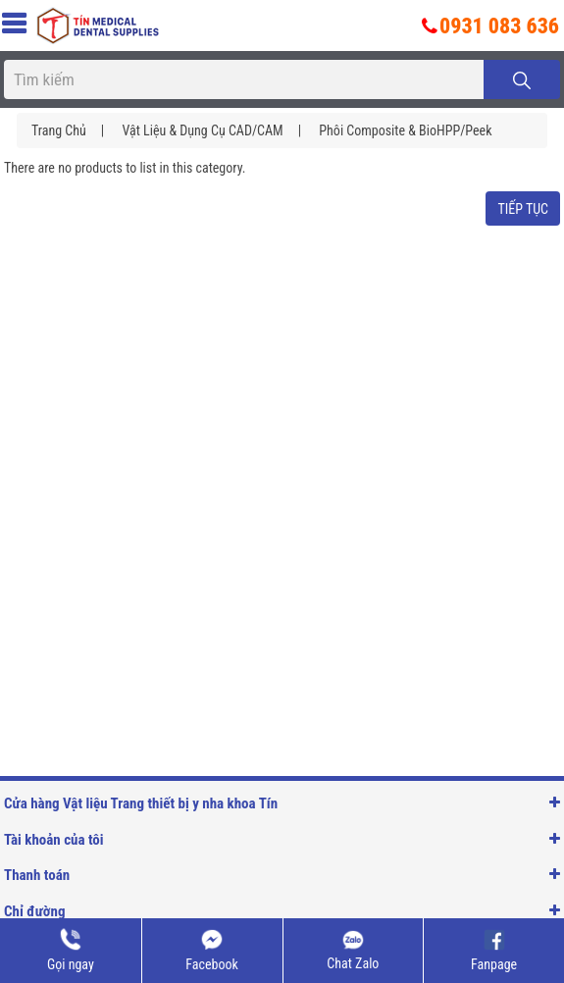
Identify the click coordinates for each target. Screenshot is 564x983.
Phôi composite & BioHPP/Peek (405, 130)
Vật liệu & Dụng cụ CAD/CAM (202, 130)
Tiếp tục (522, 209)
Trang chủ (58, 130)
